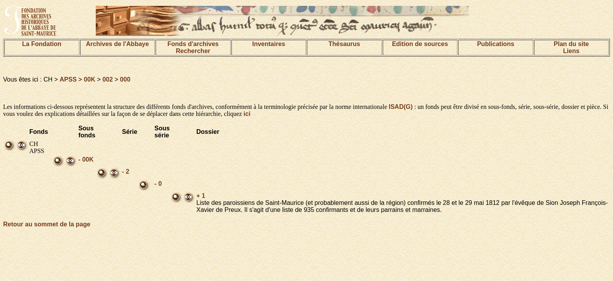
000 (125, 79)
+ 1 (200, 195)
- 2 (125, 171)
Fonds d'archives (193, 44)
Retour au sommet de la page (46, 224)
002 (107, 79)
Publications (495, 44)
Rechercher (193, 51)
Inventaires (268, 44)
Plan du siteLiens (571, 47)
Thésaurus (344, 44)
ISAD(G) (400, 106)
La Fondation (41, 44)
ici (247, 113)
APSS (68, 79)
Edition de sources (420, 44)
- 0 (158, 183)
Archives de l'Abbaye (117, 44)
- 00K (85, 159)
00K (89, 79)
